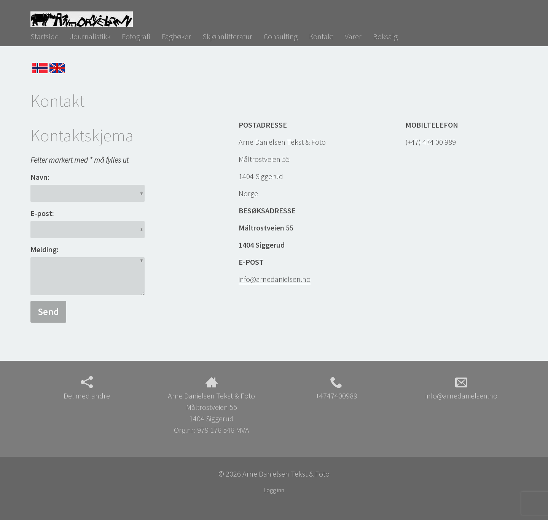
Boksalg (385, 36)
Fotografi (136, 36)
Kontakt (321, 36)
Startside (44, 36)
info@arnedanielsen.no (275, 279)
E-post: (42, 213)
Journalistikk (90, 36)
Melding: (44, 249)
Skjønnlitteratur (227, 36)
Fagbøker (176, 36)
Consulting (281, 36)
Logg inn (274, 490)
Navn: (39, 177)
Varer (353, 36)
